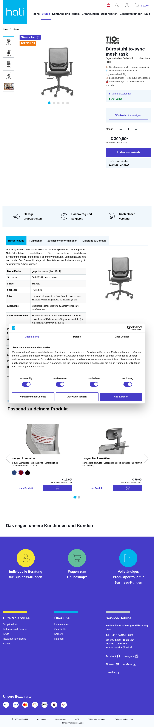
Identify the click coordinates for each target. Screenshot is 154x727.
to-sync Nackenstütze (96, 458)
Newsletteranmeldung (14, 638)
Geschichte (60, 629)
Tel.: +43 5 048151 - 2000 (119, 635)
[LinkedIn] (112, 672)
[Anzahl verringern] (120, 129)
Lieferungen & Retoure (15, 629)
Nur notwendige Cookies (33, 396)
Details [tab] (77, 336)
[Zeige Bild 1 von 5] (49, 103)
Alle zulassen (121, 396)
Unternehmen (61, 624)
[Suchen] (118, 6)
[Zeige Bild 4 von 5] (63, 103)
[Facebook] (113, 656)
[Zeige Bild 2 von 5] (54, 103)
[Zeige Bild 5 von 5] (67, 103)
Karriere (58, 634)
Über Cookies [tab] (122, 336)
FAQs (6, 634)
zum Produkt (26, 488)
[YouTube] (129, 664)
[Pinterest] (112, 664)
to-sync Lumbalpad (24, 458)
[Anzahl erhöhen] (136, 129)
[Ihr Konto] (128, 6)
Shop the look (10, 624)
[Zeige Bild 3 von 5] (58, 103)
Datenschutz (60, 719)
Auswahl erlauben (77, 396)
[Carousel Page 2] (79, 497)
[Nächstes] (146, 458)
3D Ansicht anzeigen (128, 115)
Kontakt (7, 643)
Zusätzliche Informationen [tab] (62, 240)
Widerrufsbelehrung (96, 719)
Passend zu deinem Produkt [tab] (38, 408)
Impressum (41, 719)
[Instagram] (131, 656)
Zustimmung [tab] (32, 336)
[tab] (16, 240)
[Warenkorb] (143, 6)
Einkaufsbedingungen (124, 719)
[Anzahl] (128, 129)
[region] (51, 70)
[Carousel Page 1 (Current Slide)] (75, 497)
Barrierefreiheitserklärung (72, 723)
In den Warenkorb (128, 152)
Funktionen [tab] (35, 240)
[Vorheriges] (7, 458)
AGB (77, 719)
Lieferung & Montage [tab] (94, 240)
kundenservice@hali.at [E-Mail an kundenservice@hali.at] (119, 647)
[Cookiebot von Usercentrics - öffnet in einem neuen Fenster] (129, 328)
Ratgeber (59, 638)
